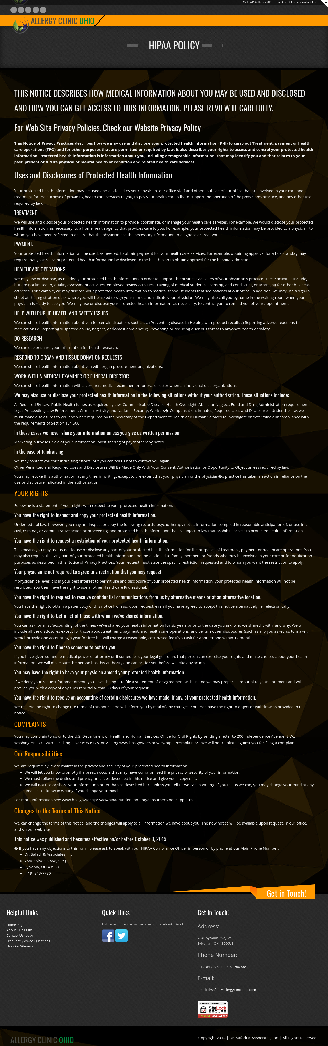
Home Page (16, 924)
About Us (288, 2)
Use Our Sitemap (20, 946)
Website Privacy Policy (167, 127)
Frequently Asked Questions (28, 940)
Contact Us (308, 2)
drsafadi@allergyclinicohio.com (232, 989)
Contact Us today (20, 935)
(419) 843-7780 (209, 966)
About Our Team (19, 930)
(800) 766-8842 (237, 966)
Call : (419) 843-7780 (257, 2)
